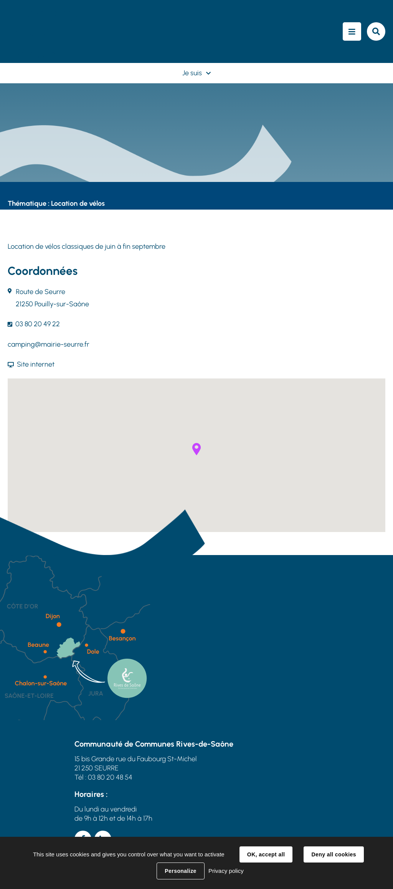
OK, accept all (266, 854)
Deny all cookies (333, 854)
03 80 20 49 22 (37, 324)
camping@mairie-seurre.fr (48, 344)
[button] (196, 449)
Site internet (35, 364)
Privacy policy (226, 871)
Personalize (180, 871)
